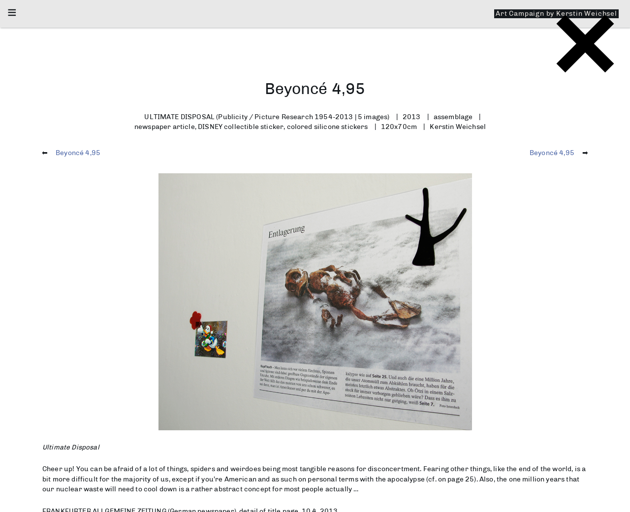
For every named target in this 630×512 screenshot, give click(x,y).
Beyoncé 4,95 (78, 153)
